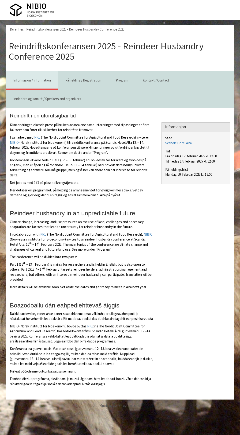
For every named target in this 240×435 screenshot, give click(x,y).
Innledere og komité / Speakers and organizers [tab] (47, 99)
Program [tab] (122, 80)
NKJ (37, 137)
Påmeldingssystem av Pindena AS (120, 406)
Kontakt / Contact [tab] (156, 80)
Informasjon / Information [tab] (32, 80)
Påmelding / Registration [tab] (83, 80)
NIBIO (14, 142)
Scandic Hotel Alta (178, 143)
